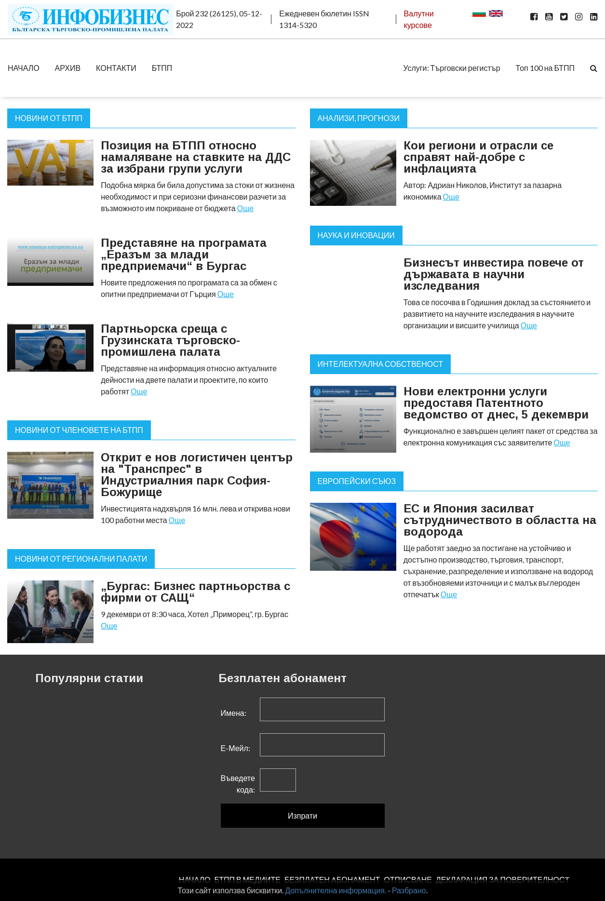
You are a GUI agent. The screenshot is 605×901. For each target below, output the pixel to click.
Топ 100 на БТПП (545, 67)
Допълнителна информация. (335, 890)
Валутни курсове (419, 19)
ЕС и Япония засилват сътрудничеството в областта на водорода (499, 520)
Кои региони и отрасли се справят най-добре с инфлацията (478, 157)
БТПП (162, 67)
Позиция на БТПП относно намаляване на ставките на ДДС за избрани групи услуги (196, 157)
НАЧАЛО (24, 67)
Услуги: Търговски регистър (451, 67)
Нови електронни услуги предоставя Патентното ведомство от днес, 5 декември (496, 403)
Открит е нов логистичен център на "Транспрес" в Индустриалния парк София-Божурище (197, 474)
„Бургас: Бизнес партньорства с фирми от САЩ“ (195, 591)
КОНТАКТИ (116, 67)
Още (245, 208)
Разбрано (409, 890)
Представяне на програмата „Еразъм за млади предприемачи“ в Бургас (184, 254)
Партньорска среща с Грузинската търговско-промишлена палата (170, 340)
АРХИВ (68, 67)
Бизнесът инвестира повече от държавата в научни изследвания (493, 274)
